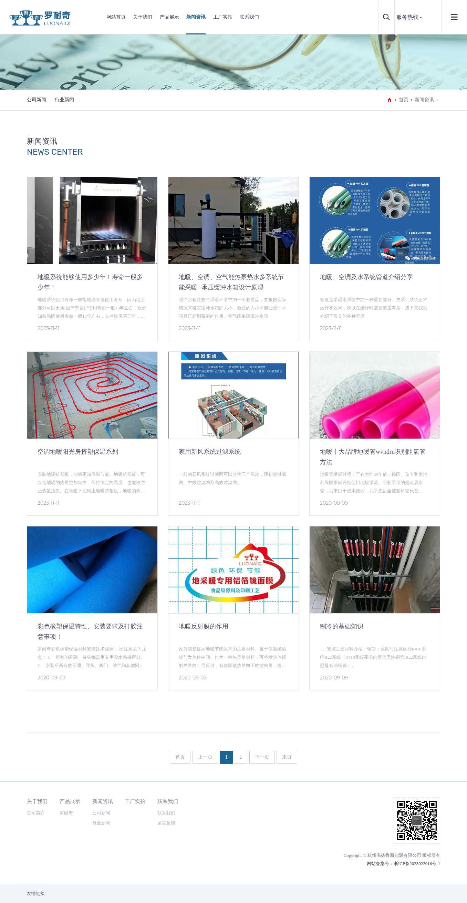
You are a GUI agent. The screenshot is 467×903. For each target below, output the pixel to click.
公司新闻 (36, 99)
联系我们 (249, 17)
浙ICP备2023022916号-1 (417, 863)
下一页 (262, 757)
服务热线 (407, 17)
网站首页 (116, 17)
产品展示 (169, 17)
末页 (287, 757)
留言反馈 (166, 822)
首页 (403, 99)
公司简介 (36, 812)
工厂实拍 (222, 17)
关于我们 (142, 17)
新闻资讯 (196, 17)
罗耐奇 (66, 812)
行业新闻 (64, 99)
